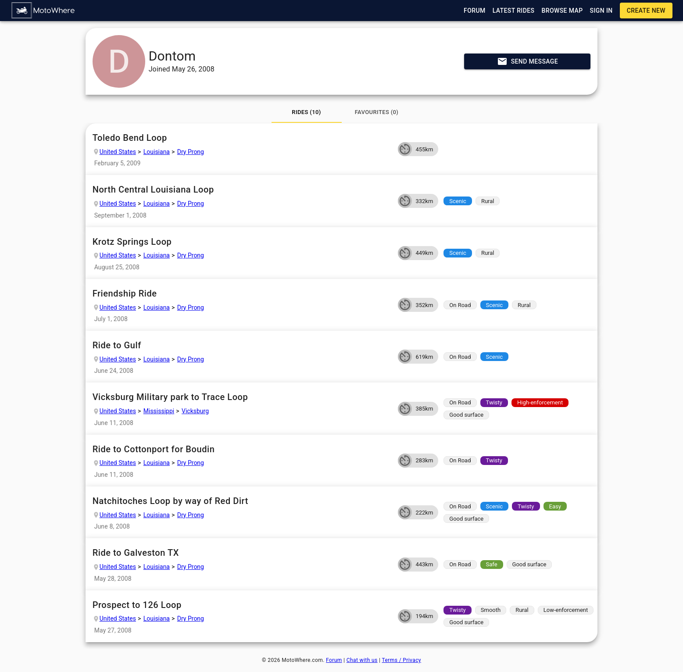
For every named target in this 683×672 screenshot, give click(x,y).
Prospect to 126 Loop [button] (242, 605)
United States (118, 151)
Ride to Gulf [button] (242, 345)
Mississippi (158, 411)
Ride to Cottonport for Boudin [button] (242, 449)
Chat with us (362, 660)
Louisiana (156, 151)
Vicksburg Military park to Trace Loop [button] (242, 397)
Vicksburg (195, 411)
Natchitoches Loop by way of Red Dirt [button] (242, 501)
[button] (43, 10)
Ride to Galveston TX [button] (242, 553)
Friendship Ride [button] (242, 293)
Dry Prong (190, 151)
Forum (334, 660)
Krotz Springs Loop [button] (242, 242)
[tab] (307, 112)
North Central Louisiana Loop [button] (242, 189)
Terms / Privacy (401, 660)
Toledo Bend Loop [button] (242, 138)
